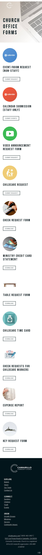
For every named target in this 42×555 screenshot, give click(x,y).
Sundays (7, 499)
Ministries (7, 519)
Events (6, 507)
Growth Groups (9, 516)
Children (7, 502)
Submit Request (11, 157)
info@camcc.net (14, 536)
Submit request (11, 79)
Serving (7, 522)
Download (9, 228)
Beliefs (6, 482)
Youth (6, 505)
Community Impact (11, 525)
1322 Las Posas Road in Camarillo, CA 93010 (21, 538)
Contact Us (8, 490)
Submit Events (11, 118)
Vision (6, 485)
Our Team (7, 487)
